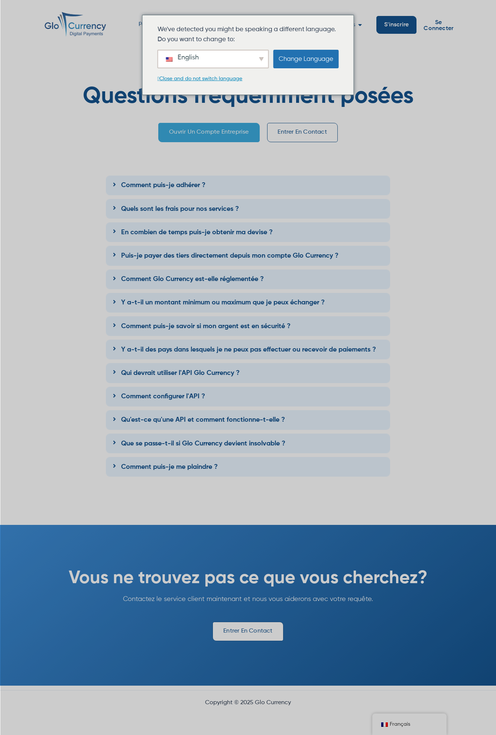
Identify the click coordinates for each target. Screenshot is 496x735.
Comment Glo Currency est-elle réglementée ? (192, 281)
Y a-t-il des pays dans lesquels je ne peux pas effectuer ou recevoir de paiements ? (248, 352)
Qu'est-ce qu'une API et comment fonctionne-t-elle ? (203, 422)
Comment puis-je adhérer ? (163, 187)
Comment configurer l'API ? (163, 398)
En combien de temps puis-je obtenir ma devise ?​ (197, 234)
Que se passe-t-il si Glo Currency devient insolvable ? (203, 445)
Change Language (306, 59)
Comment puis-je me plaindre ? (169, 469)
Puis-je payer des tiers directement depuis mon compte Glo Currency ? (229, 258)
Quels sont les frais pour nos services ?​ (180, 211)
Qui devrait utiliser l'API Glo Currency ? (180, 375)
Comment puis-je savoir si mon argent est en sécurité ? (206, 328)
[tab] (247, 187)
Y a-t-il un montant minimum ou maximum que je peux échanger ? (223, 304)
